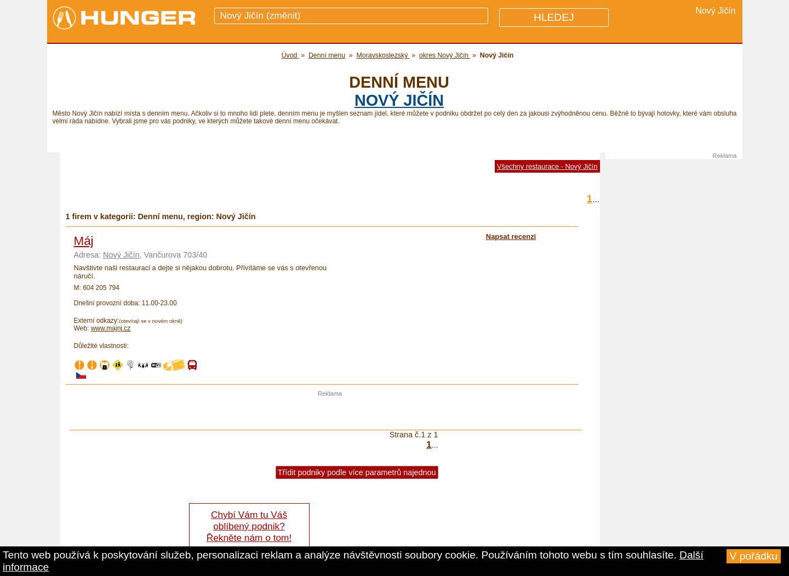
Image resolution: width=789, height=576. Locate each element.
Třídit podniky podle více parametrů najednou (357, 472)
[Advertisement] (330, 413)
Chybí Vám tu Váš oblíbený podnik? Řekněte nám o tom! (249, 526)
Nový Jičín (399, 100)
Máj (84, 241)
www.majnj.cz (111, 328)
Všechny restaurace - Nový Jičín (547, 166)
